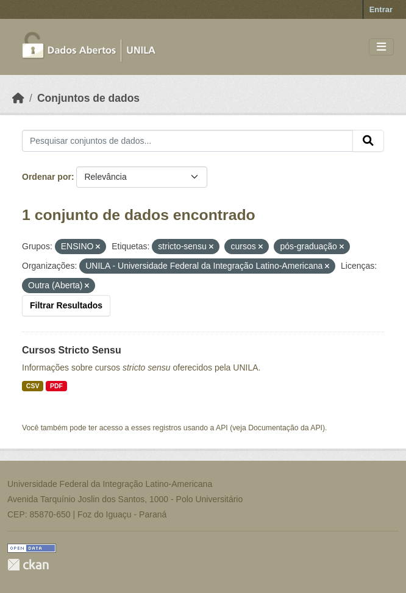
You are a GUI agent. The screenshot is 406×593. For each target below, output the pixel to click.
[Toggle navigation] (381, 47)
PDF (56, 385)
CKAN (28, 564)
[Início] (18, 98)
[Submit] (368, 141)
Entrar (381, 9)
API (222, 428)
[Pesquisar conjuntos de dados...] (187, 141)
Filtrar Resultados (66, 305)
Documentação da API (285, 428)
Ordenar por (46, 177)
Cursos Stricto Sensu (71, 350)
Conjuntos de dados (88, 98)
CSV (33, 385)
